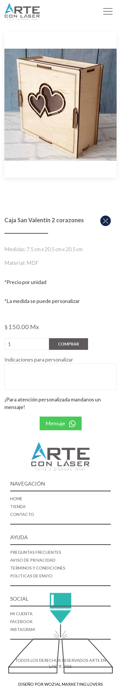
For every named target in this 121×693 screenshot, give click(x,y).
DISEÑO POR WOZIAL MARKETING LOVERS (60, 684)
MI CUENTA (21, 613)
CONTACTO (22, 514)
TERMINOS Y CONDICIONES (37, 567)
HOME (16, 498)
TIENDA (18, 506)
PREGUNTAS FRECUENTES (35, 552)
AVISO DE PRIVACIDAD (32, 560)
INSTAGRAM (22, 629)
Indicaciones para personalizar (38, 359)
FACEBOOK (21, 621)
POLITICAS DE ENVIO (31, 575)
